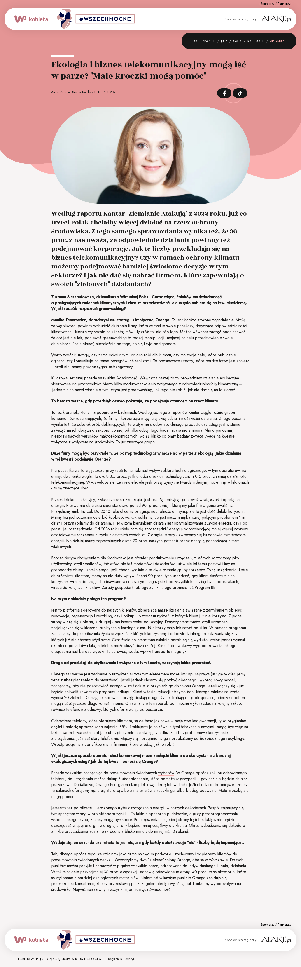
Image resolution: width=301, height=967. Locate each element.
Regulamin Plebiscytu (121, 959)
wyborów (166, 773)
